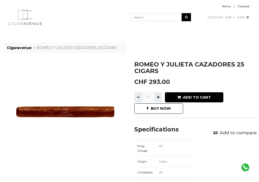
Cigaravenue (19, 48)
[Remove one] (138, 97)
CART (243, 17)
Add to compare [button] (235, 132)
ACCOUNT (215, 17)
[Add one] (158, 97)
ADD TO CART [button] (194, 97)
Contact (243, 6)
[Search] (186, 17)
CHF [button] (228, 17)
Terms (226, 6)
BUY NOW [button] (159, 108)
